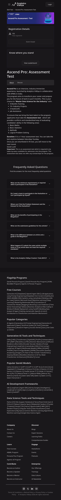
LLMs (15, 344)
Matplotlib (35, 404)
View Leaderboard (30, 63)
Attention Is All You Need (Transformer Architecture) (26, 356)
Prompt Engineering (33, 323)
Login (50, 4)
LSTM (26, 342)
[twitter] (27, 488)
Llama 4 (10, 367)
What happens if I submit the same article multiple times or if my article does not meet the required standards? (29, 247)
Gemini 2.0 (11, 371)
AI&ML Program (12, 452)
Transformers (22, 340)
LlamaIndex (30, 346)
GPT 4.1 (31, 367)
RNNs (39, 348)
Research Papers (22, 328)
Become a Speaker (13, 472)
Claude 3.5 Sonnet (44, 371)
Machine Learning (39, 300)
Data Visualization (38, 409)
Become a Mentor (13, 475)
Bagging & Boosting (29, 305)
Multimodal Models (29, 348)
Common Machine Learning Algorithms (38, 411)
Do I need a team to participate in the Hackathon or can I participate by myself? (29, 194)
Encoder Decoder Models (32, 344)
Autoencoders (47, 340)
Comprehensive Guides (40, 440)
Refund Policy (29, 492)
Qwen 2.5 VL (45, 376)
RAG (37, 346)
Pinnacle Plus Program (15, 456)
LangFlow (31, 390)
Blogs (34, 429)
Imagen (18, 353)
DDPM (33, 350)
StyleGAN (31, 340)
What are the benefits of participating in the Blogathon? (26, 216)
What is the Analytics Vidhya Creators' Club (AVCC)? (29, 258)
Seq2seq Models (13, 355)
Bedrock (10, 376)
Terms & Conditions (15, 492)
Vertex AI (17, 376)
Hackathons (36, 449)
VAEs (14, 340)
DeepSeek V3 (22, 369)
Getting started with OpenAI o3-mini (33, 311)
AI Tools (37, 325)
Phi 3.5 (14, 373)
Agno (24, 390)
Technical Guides (28, 325)
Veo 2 (38, 369)
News (18, 325)
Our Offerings (36, 468)
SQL (17, 402)
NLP (47, 406)
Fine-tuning (44, 346)
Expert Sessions (37, 433)
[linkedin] (32, 489)
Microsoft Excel (26, 300)
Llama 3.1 (17, 367)
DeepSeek (21, 294)
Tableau (24, 307)
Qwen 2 (37, 376)
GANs (9, 340)
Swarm (9, 392)
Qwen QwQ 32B (27, 376)
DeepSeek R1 (11, 369)
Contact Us (11, 433)
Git (23, 406)
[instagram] (24, 489)
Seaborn (43, 404)
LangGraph (11, 390)
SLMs (20, 344)
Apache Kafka (35, 406)
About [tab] (12, 83)
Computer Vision (25, 409)
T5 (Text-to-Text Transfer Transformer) (36, 353)
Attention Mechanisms (38, 342)
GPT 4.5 (24, 367)
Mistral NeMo (36, 373)
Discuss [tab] (19, 83)
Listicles (11, 330)
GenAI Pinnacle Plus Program (36, 282)
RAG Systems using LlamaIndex (30, 298)
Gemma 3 (19, 371)
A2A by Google (34, 388)
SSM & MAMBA (12, 298)
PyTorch (10, 404)
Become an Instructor (14, 479)
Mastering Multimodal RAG (24, 302)
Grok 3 (18, 378)
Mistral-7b (45, 373)
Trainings (35, 472)
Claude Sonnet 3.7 (30, 371)
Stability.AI (49, 296)
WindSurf (30, 357)
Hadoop (11, 406)
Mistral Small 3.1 (24, 373)
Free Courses (11, 449)
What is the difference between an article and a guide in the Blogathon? (27, 236)
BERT (13, 342)
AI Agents (10, 323)
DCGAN (45, 348)
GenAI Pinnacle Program (15, 282)
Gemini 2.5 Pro (47, 369)
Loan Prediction (43, 305)
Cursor (37, 357)
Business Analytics (34, 307)
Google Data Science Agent (30, 413)
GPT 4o (38, 367)
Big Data (19, 411)
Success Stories (35, 328)
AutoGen (39, 390)
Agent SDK (23, 388)
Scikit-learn (48, 402)
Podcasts (35, 456)
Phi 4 (9, 373)
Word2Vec (19, 342)
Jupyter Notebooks (26, 402)
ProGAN (10, 350)
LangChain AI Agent (14, 348)
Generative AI (12, 294)
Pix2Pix (38, 340)
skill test (10, 10)
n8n (8, 388)
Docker (17, 406)
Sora (50, 367)
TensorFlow (38, 402)
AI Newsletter (36, 479)
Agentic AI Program (14, 460)
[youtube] (36, 489)
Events (34, 452)
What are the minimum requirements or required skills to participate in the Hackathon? (28, 183)
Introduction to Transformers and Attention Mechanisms (27, 313)
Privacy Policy (40, 492)
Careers (9, 437)
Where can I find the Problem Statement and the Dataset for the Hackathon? (28, 205)
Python (16, 300)
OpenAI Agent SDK (33, 294)
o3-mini (44, 367)
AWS (43, 406)
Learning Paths (37, 437)
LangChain (21, 346)
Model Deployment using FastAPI (26, 309)
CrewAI (18, 390)
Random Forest (12, 409)
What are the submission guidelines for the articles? (29, 226)
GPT (8, 342)
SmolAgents (45, 388)
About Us (10, 429)
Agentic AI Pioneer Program (31, 284)
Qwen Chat (11, 378)
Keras (27, 406)
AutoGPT (16, 392)
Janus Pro (31, 369)
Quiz (43, 328)
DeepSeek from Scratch (35, 296)
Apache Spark (25, 404)
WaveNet (23, 355)
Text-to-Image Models (21, 350)
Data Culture (36, 475)
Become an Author (13, 468)
